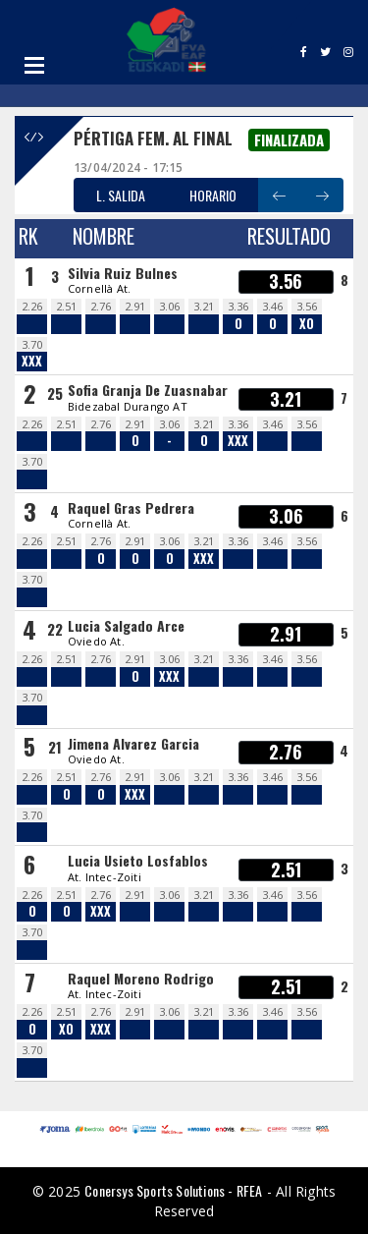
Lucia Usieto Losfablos (138, 860)
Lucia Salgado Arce (126, 625)
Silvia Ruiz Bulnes (123, 272)
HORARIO (213, 195)
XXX (32, 361)
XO (306, 323)
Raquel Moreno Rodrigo (141, 978)
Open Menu (34, 64)
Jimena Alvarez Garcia (133, 743)
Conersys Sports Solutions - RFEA (173, 1190)
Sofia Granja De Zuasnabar (148, 389)
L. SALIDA (120, 195)
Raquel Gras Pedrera (131, 507)
